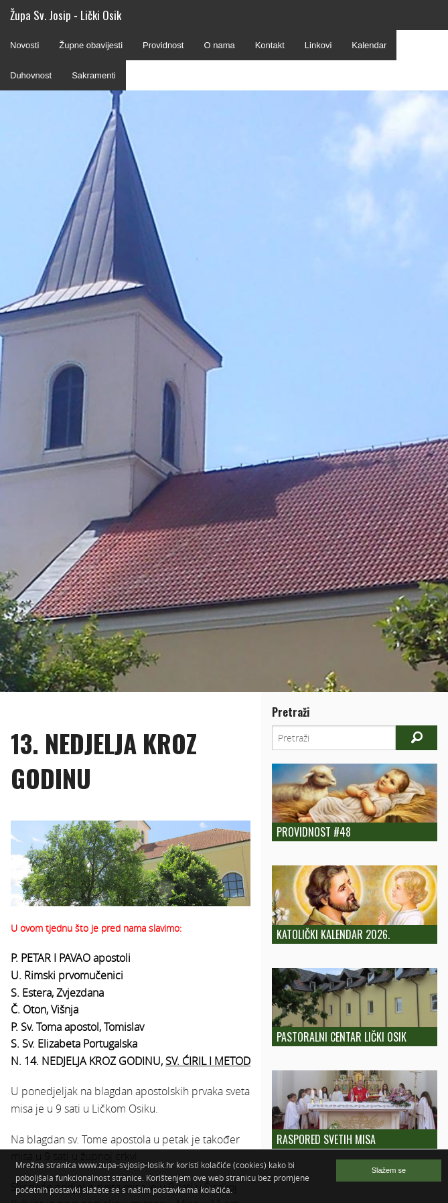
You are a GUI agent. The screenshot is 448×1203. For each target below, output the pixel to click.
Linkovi (318, 45)
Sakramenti (94, 75)
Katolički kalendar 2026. (333, 934)
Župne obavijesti (91, 45)
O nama (219, 45)
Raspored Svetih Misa (326, 1139)
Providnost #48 (314, 832)
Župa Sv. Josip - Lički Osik (65, 15)
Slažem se (389, 1170)
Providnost (163, 45)
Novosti (24, 45)
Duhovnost (31, 75)
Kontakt (270, 45)
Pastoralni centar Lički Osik (341, 1037)
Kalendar (369, 45)
